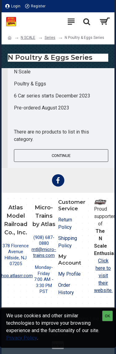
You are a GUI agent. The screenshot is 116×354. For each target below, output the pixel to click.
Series (50, 37)
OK (107, 316)
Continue (61, 155)
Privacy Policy (21, 338)
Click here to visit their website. (103, 275)
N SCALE (28, 37)
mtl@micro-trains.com (44, 252)
